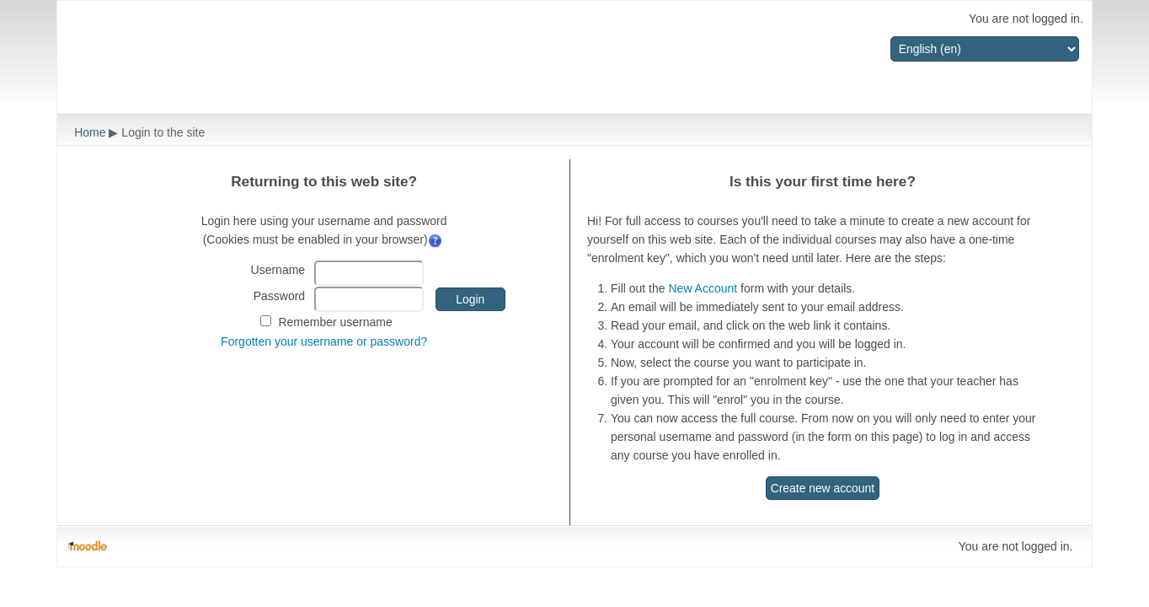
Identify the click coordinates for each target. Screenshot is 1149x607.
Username (278, 270)
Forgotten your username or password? (324, 341)
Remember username (335, 322)
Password (279, 296)
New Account (702, 288)
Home (89, 132)
